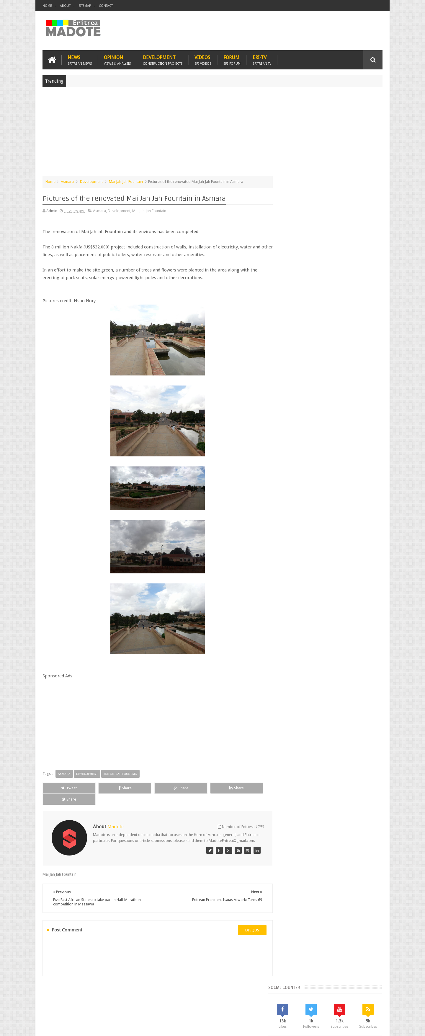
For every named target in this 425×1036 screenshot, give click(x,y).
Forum (232, 59)
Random (365, 431)
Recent (297, 431)
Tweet (64, 787)
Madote (87, 1026)
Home (47, 6)
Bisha (305, 471)
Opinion (117, 59)
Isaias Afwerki (310, 491)
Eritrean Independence (336, 481)
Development (162, 59)
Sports (348, 491)
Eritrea (335, 471)
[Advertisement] (212, 134)
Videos (202, 59)
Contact (106, 6)
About (65, 6)
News (80, 59)
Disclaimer (373, 1026)
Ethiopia (368, 481)
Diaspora (104, 997)
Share (109, 787)
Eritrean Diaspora (297, 481)
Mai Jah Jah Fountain (126, 181)
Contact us (368, 997)
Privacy (357, 1026)
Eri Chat (230, 997)
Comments (331, 431)
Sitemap (85, 6)
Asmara (67, 181)
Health (287, 491)
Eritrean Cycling (359, 471)
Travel (130, 997)
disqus (246, 924)
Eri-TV (262, 59)
